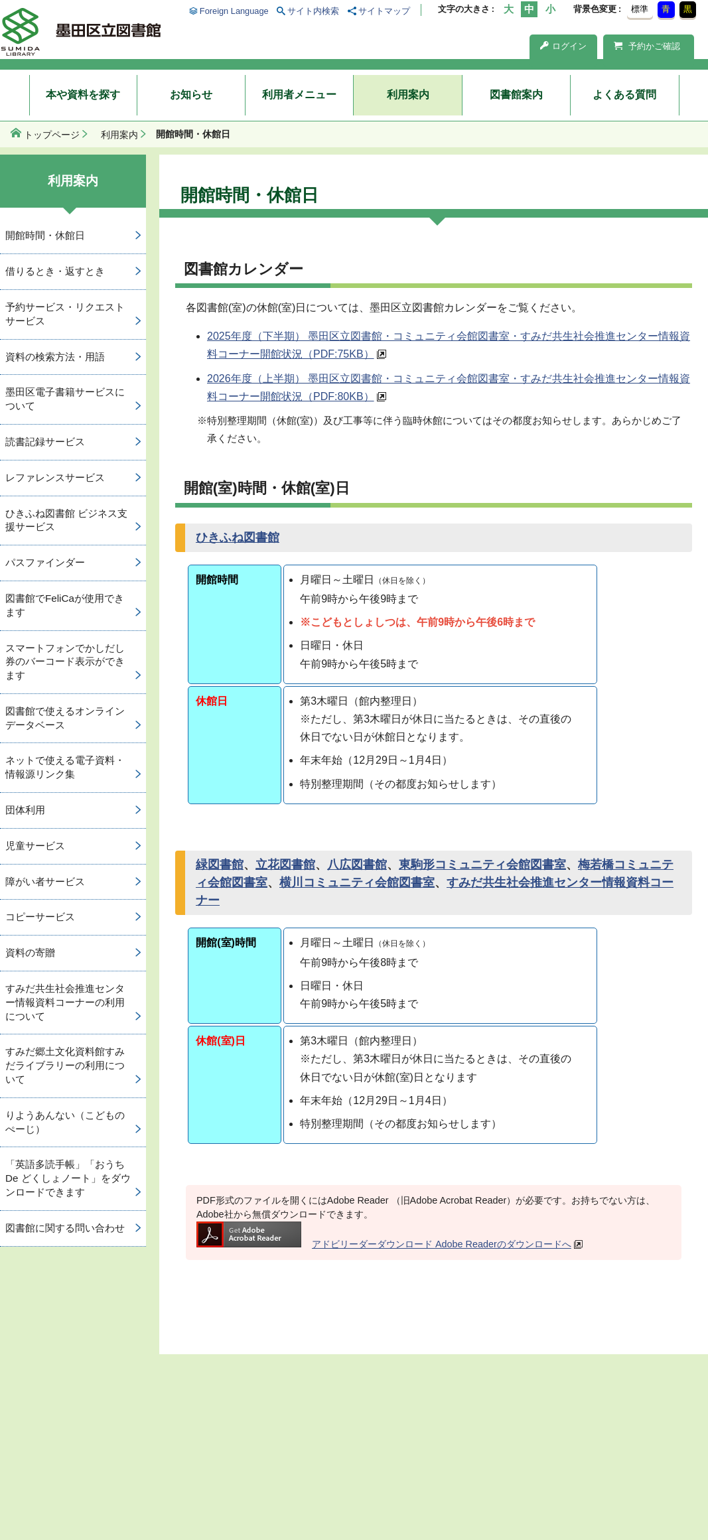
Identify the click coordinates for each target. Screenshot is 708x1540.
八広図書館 (357, 864)
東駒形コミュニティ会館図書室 (482, 864)
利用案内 (408, 94)
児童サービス (35, 845)
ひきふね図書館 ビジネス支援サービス (66, 520)
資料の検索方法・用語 (55, 356)
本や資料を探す (83, 94)
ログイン (563, 46)
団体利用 (25, 809)
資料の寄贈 (30, 952)
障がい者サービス (45, 881)
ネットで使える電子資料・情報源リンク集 (65, 767)
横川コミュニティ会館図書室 (357, 882)
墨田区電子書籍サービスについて (65, 398)
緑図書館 (220, 864)
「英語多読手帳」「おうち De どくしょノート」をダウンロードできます (68, 1178)
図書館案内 (516, 94)
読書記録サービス (45, 441)
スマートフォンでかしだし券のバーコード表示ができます (65, 661)
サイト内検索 (313, 11)
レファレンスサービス (55, 477)
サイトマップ (384, 11)
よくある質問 (624, 94)
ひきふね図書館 (237, 537)
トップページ (52, 134)
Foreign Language (234, 11)
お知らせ (191, 94)
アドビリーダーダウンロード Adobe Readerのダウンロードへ (383, 1244)
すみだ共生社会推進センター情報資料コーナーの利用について (65, 1002)
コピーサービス (40, 916)
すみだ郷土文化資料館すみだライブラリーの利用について (65, 1065)
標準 (639, 9)
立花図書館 (285, 864)
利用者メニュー (299, 94)
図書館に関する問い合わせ (65, 1227)
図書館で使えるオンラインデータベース (65, 718)
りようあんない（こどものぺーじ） (65, 1122)
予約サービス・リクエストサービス (65, 313)
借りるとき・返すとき (55, 271)
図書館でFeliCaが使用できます (64, 605)
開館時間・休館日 (45, 235)
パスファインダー (45, 562)
